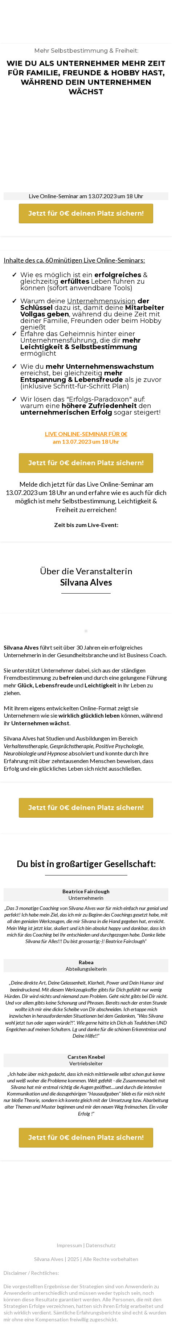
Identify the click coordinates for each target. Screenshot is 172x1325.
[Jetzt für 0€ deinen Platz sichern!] (86, 183)
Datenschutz (100, 1178)
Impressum (69, 1178)
